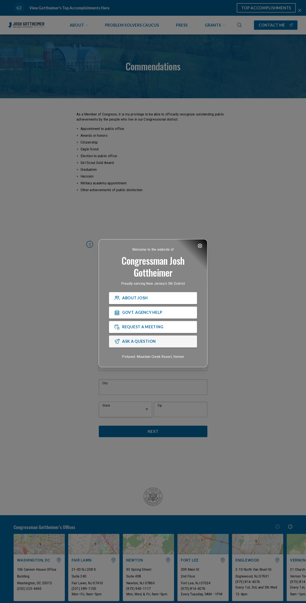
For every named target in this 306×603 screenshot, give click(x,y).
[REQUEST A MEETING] (153, 327)
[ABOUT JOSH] (153, 298)
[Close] (200, 246)
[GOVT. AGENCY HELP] (153, 313)
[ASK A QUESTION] (153, 341)
